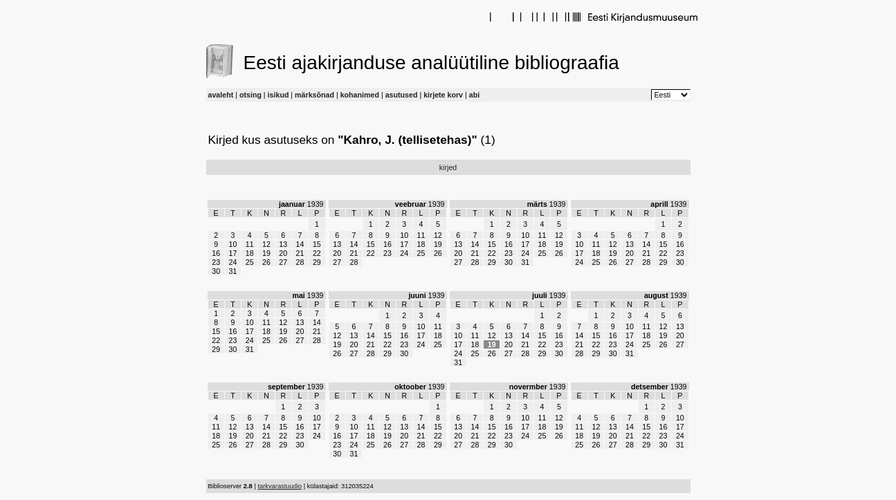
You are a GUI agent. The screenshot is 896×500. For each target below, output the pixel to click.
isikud (278, 95)
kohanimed (359, 95)
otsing (250, 95)
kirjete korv (443, 95)
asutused (401, 95)
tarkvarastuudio (279, 486)
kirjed (448, 167)
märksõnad (314, 95)
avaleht (221, 95)
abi (474, 95)
